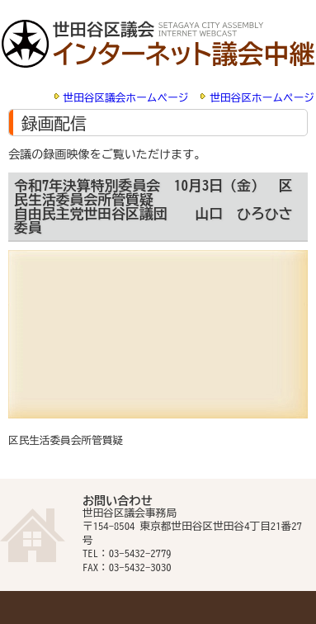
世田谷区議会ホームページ (126, 97)
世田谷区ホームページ (262, 97)
